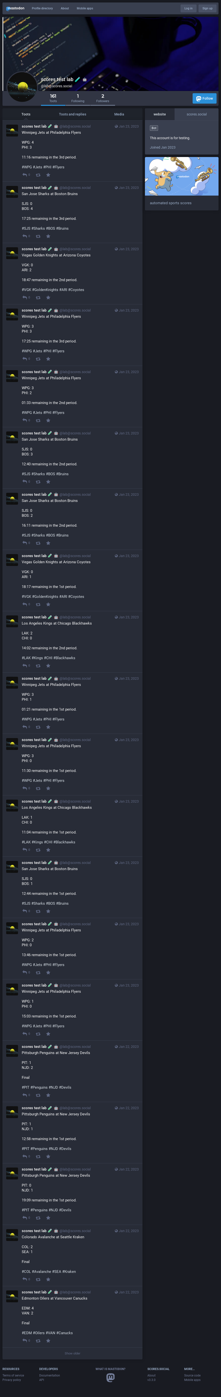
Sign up (207, 8)
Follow (204, 98)
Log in (188, 8)
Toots (25, 114)
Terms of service (13, 1375)
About (65, 8)
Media (119, 114)
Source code (192, 1375)
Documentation (49, 1375)
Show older (72, 1353)
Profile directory (42, 8)
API (41, 1380)
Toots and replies (72, 114)
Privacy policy (11, 1380)
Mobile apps (85, 8)
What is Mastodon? (110, 1369)
